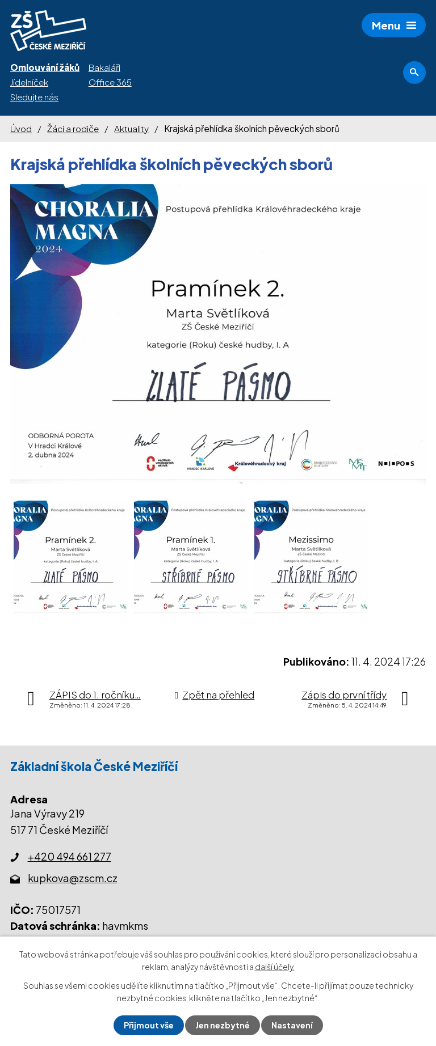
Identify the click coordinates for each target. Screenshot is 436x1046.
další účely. (275, 967)
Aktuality (131, 128)
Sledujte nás (34, 96)
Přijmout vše (149, 1025)
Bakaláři (104, 67)
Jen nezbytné (222, 1025)
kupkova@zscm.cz (73, 877)
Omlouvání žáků (44, 67)
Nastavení (292, 1025)
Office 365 (110, 82)
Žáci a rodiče (73, 128)
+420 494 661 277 (69, 856)
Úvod (21, 128)
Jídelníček (29, 82)
